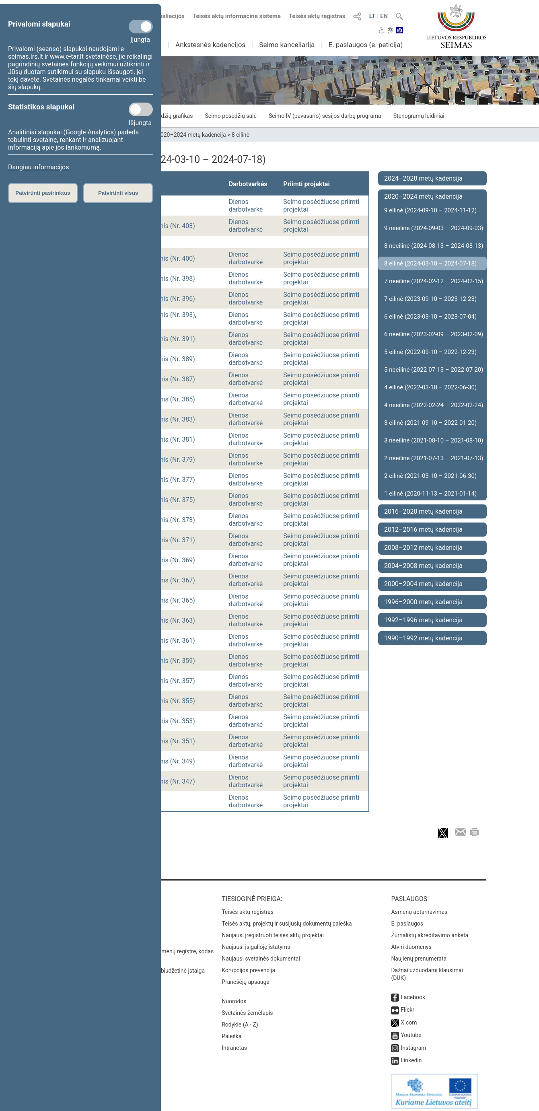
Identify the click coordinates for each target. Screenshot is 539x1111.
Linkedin (411, 1056)
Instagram (413, 1044)
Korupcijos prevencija (248, 966)
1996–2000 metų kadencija (423, 602)
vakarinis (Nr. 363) (169, 620)
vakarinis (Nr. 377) (169, 479)
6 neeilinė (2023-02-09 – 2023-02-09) (433, 334)
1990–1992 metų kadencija (423, 638)
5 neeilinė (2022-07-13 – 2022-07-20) (433, 369)
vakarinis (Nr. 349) (169, 761)
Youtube (411, 1031)
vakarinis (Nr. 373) (169, 520)
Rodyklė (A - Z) (240, 1020)
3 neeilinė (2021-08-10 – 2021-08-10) (433, 440)
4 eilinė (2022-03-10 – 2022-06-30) (430, 387)
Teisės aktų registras (317, 16)
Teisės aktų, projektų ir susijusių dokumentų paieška (287, 919)
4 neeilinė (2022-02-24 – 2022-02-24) (433, 405)
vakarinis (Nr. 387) (169, 379)
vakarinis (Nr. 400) (169, 258)
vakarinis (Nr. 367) (169, 580)
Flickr (407, 1005)
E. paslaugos (407, 919)
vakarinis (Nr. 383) (169, 419)
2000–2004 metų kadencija (423, 584)
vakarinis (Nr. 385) (169, 399)
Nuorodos (234, 997)
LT (372, 16)
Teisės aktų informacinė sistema (237, 16)
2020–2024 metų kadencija (191, 135)
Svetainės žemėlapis (247, 1009)
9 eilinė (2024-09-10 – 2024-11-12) (430, 210)
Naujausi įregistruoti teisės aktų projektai (273, 931)
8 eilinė (240, 135)
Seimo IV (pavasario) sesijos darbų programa (325, 116)
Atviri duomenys (411, 943)
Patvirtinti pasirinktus (42, 193)
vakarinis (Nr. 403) (169, 226)
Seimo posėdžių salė (230, 116)
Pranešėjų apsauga (246, 978)
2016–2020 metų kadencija (423, 511)
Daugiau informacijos (38, 167)
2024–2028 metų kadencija (423, 178)
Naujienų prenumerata (418, 954)
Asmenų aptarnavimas (419, 908)
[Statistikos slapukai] (141, 109)
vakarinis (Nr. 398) (169, 278)
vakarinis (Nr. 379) (169, 459)
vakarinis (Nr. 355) (169, 701)
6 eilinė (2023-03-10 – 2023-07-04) (430, 316)
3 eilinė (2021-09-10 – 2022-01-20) (430, 422)
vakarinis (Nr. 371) (169, 540)
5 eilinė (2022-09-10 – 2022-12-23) (430, 352)
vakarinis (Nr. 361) (169, 640)
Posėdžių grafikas (170, 116)
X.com (409, 1018)
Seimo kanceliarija (287, 45)
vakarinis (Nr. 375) (169, 500)
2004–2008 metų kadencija (423, 566)
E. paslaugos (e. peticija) (365, 45)
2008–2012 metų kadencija (423, 547)
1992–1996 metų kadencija (423, 620)
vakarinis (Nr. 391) (169, 339)
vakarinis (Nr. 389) (169, 359)
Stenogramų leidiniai (418, 116)
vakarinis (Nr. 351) (169, 741)
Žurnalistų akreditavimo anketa (429, 931)
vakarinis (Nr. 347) (169, 781)
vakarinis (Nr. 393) (169, 315)
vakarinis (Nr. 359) (169, 661)
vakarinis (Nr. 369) (169, 560)
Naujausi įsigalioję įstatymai (257, 943)
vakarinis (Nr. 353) (169, 721)
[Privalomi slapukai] (141, 26)
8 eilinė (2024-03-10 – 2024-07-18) (430, 263)
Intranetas (234, 1044)
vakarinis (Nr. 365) (169, 600)
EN (384, 16)
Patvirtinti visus (118, 193)
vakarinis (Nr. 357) (169, 681)
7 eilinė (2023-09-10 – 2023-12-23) (430, 298)
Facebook (413, 993)
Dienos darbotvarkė (246, 205)
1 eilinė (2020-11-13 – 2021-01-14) (430, 493)
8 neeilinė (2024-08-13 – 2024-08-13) (433, 245)
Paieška (231, 1032)
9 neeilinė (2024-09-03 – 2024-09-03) (433, 228)
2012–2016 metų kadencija (423, 529)
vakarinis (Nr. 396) (169, 298)
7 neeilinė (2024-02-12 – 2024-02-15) (433, 281)
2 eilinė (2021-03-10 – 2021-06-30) (430, 475)
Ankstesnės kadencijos (210, 45)
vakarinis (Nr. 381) (169, 439)
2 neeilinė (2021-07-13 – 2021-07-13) (433, 458)
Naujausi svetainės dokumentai (261, 954)
